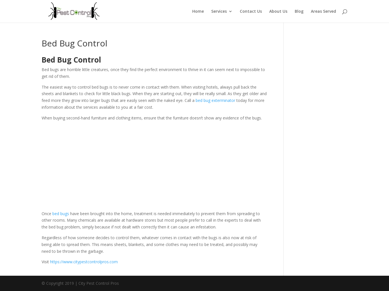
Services (219, 11)
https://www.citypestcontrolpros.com (84, 261)
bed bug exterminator (215, 100)
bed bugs (60, 213)
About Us (278, 11)
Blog (299, 11)
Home (198, 11)
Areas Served (323, 11)
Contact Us (251, 11)
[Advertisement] (154, 167)
